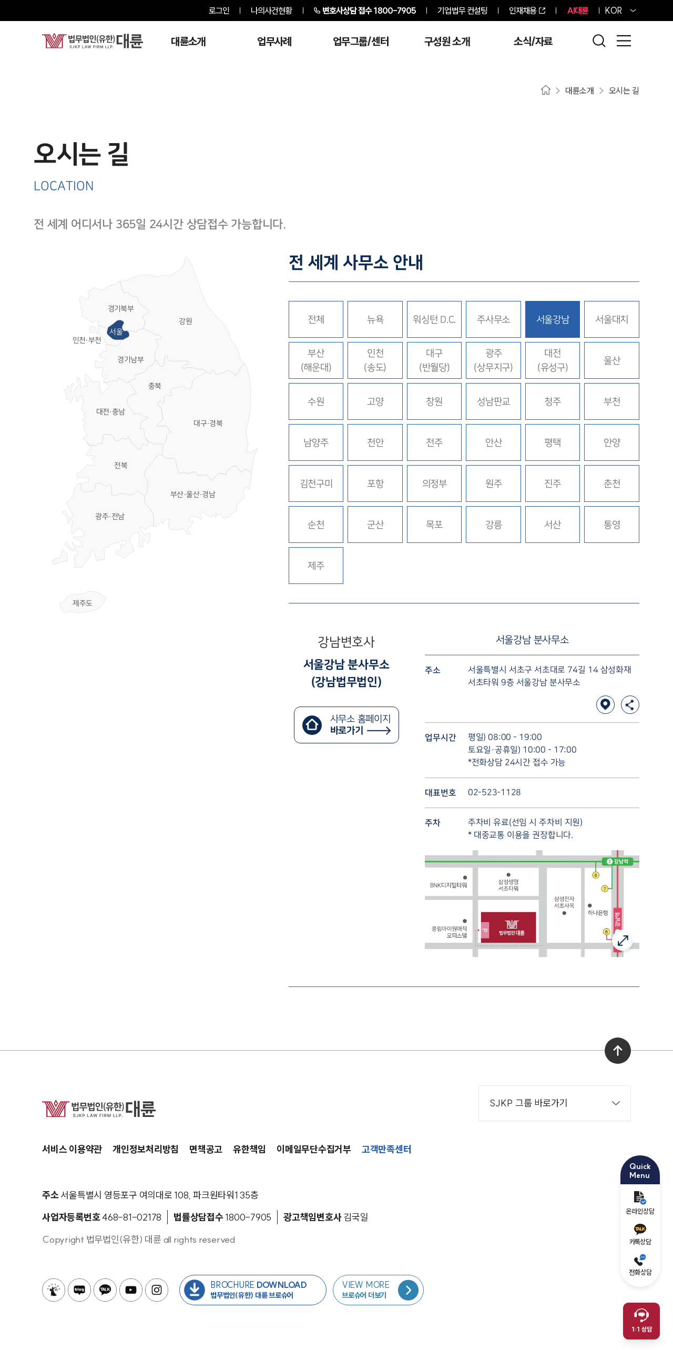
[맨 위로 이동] (618, 1050)
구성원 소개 (447, 41)
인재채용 (522, 10)
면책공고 (205, 1149)
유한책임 (249, 1149)
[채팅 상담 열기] (641, 1321)
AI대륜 (577, 10)
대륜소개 (188, 41)
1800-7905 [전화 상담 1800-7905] (369, 10)
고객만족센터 (387, 1149)
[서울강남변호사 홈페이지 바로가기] (346, 725)
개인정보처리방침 (146, 1149)
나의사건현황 (271, 10)
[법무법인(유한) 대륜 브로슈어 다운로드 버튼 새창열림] (253, 1290)
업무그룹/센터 (361, 41)
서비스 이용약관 (72, 1149)
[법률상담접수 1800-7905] (248, 1217)
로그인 (219, 10)
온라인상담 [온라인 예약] (640, 1203)
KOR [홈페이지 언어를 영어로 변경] (614, 10)
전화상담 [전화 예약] (640, 1265)
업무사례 (274, 41)
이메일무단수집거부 (314, 1149)
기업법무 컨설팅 (462, 10)
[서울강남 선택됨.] (552, 319)
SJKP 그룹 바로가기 (555, 1103)
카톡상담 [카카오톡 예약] (640, 1235)
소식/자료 (533, 41)
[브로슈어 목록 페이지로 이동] (378, 1290)
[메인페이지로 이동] (92, 40)
